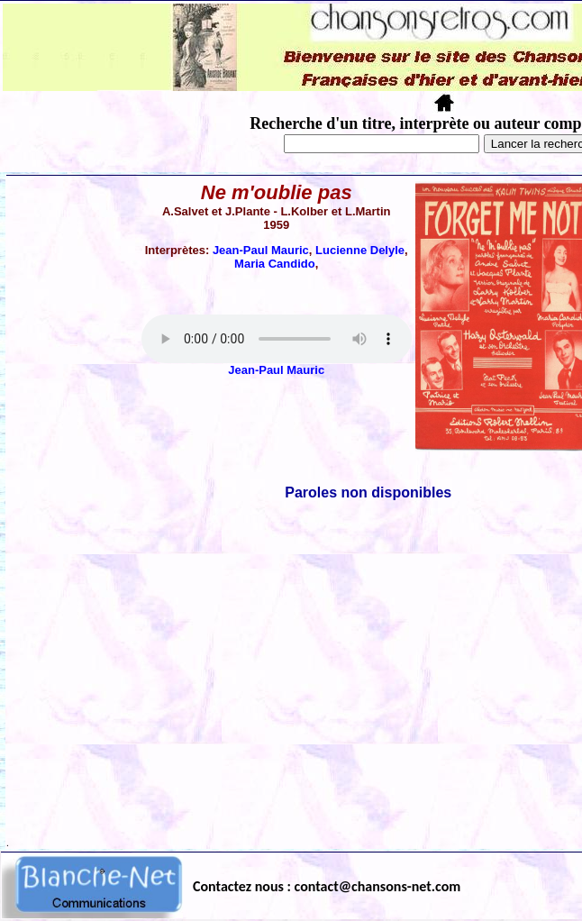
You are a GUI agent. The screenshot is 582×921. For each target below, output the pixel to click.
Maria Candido (274, 263)
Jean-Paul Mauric (261, 250)
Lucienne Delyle (360, 250)
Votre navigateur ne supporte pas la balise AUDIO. (276, 339)
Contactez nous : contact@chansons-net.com (326, 886)
